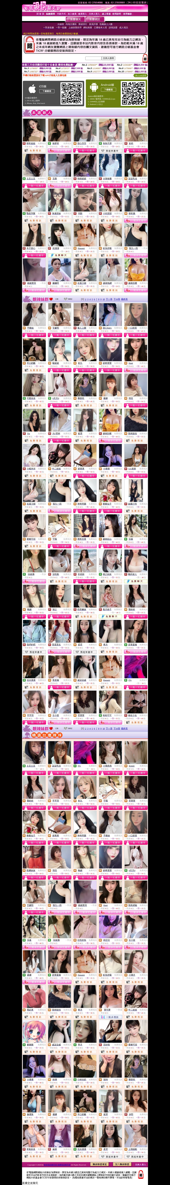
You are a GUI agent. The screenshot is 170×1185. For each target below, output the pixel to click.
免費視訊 (42, 143)
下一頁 (109, 299)
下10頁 (117, 299)
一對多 (145, 248)
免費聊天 (42, 178)
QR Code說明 (140, 75)
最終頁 (124, 299)
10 (104, 299)
